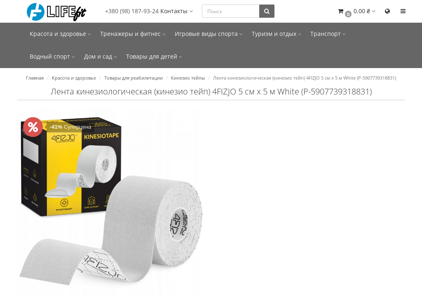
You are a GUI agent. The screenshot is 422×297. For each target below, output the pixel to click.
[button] (356, 11)
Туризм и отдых (276, 34)
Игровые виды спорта (209, 34)
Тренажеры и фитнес (133, 34)
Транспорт (328, 34)
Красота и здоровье (60, 34)
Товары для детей (154, 56)
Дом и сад (100, 56)
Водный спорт (52, 56)
